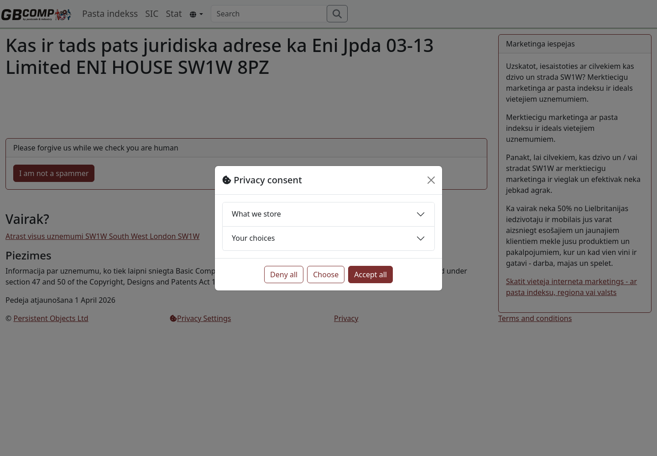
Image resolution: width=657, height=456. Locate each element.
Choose (326, 274)
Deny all (283, 274)
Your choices (253, 238)
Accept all (370, 274)
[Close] (431, 180)
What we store (256, 214)
